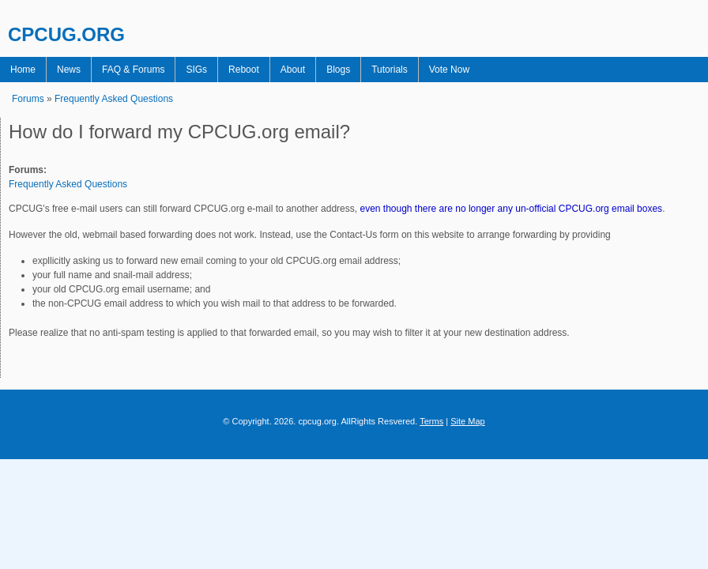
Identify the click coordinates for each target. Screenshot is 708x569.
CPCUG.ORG (66, 34)
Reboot (243, 69)
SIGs (196, 69)
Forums (28, 98)
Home (23, 69)
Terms (431, 421)
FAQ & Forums (133, 69)
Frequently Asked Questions (114, 98)
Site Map (467, 421)
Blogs (338, 69)
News (69, 69)
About (293, 69)
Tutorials (389, 69)
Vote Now (449, 69)
